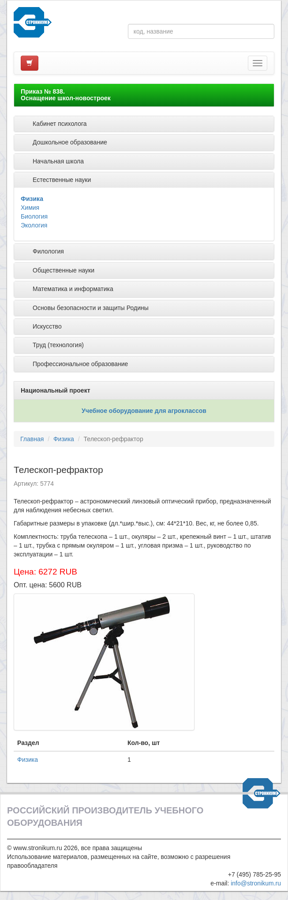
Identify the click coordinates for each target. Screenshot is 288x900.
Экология (34, 225)
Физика (32, 198)
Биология (34, 216)
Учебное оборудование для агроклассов (144, 410)
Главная (32, 438)
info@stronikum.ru (256, 883)
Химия (30, 207)
